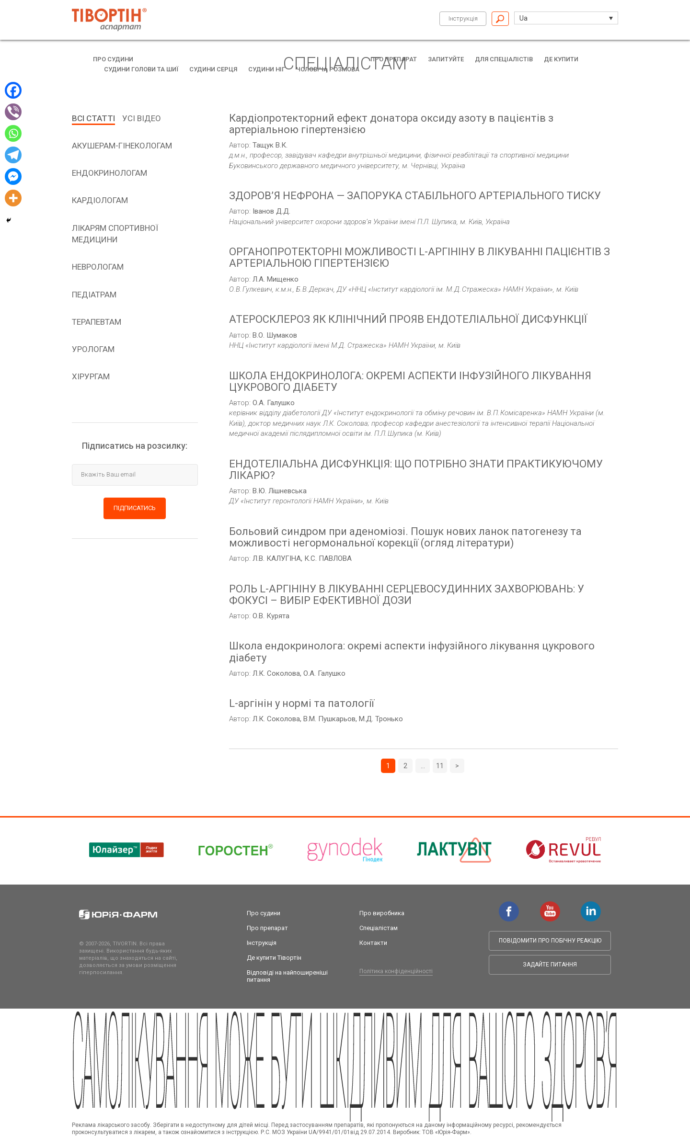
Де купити (561, 59)
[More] (13, 198)
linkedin (591, 906)
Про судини (113, 59)
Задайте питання (550, 964)
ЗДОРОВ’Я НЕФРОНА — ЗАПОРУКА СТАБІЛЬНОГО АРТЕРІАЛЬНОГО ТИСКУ (415, 196)
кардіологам (100, 200)
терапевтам (96, 322)
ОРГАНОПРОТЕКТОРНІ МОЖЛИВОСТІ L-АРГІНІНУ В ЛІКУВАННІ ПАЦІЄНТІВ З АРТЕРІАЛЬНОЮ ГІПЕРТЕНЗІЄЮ (419, 257)
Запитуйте (446, 59)
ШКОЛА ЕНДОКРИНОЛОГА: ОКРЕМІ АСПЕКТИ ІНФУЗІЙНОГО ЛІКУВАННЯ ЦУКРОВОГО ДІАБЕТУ (410, 381)
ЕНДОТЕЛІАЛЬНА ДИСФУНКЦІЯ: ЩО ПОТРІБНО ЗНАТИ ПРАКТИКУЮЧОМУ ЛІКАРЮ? (416, 469)
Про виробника (381, 913)
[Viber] (13, 111)
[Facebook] (13, 90)
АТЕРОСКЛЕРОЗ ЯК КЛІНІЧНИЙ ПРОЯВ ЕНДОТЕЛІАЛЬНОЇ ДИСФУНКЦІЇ (408, 319)
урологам (93, 349)
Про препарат (393, 59)
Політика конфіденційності (396, 971)
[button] (566, 17)
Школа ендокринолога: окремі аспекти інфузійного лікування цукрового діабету (412, 651)
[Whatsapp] (13, 133)
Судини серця (213, 69)
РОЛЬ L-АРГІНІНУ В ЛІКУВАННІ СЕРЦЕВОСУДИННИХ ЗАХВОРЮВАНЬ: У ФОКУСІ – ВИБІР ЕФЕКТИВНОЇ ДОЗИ (406, 594)
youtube (550, 906)
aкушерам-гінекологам (122, 145)
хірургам (91, 376)
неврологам (98, 267)
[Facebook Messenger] (13, 176)
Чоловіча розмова (327, 69)
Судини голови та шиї (141, 69)
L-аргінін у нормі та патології (301, 703)
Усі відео (141, 118)
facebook (509, 906)
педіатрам (94, 294)
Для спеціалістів (504, 59)
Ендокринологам (109, 173)
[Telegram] (13, 155)
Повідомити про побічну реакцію (550, 940)
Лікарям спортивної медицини (115, 233)
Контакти (373, 942)
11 (440, 766)
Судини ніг (266, 69)
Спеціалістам (378, 928)
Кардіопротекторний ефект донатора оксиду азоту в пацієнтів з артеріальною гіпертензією (391, 124)
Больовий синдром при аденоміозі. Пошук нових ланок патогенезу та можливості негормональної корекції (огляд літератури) (405, 537)
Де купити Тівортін (274, 957)
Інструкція (463, 18)
